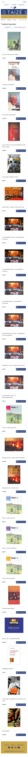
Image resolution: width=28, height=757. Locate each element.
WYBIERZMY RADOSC (7, 668)
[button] (13, 7)
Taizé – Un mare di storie (8, 518)
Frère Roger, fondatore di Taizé (10, 177)
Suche (24, 2)
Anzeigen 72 (8, 27)
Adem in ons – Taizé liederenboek (11, 638)
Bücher (15, 19)
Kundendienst (20, 745)
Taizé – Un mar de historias (9, 427)
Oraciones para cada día (8, 608)
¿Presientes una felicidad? (8, 114)
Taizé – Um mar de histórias (9, 548)
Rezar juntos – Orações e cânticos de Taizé (13, 207)
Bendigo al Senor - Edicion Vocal (10, 488)
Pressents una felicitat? (8, 84)
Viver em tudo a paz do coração (10, 54)
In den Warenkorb (21, 58)
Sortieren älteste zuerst (19, 27)
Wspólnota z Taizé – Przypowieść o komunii (13, 365)
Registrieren (22, 4)
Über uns (7, 745)
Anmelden (14, 4)
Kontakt (13, 745)
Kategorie (9, 19)
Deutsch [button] (6, 4)
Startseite (3, 19)
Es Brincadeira (5, 731)
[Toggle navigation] (24, 16)
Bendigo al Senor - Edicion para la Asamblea (13, 457)
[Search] (11, 2)
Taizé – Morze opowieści (8, 578)
